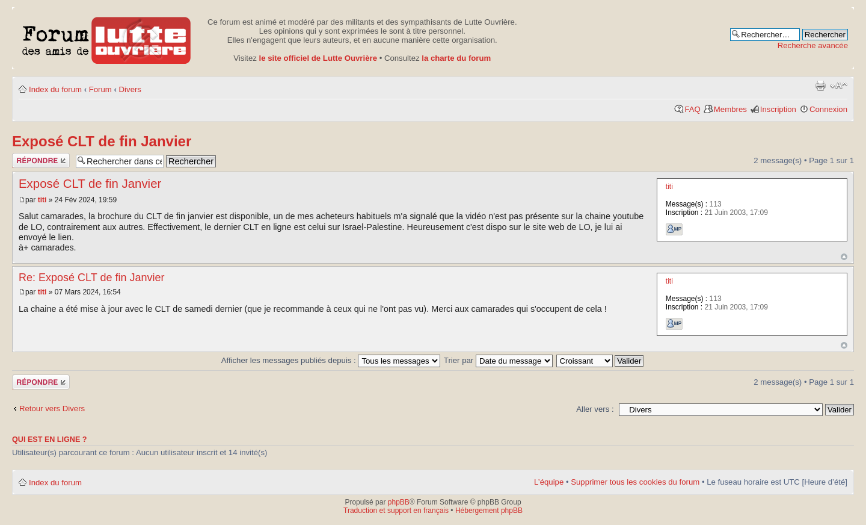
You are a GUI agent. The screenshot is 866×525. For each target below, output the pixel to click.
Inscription (778, 109)
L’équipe (549, 481)
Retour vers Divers (52, 408)
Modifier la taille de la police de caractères (838, 85)
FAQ (692, 109)
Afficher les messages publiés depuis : (331, 360)
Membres (730, 109)
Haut (844, 256)
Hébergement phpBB (489, 510)
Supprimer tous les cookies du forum (635, 481)
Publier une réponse (41, 160)
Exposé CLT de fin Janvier (101, 141)
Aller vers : (594, 409)
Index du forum (55, 89)
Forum (100, 89)
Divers (130, 89)
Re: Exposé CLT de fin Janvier (91, 278)
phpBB (399, 502)
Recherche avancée (813, 45)
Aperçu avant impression (820, 85)
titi (42, 200)
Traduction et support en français (396, 510)
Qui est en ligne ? (49, 439)
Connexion (828, 109)
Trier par (498, 360)
